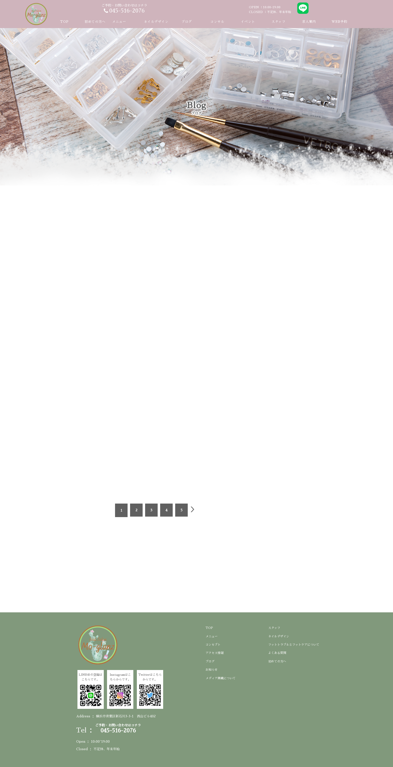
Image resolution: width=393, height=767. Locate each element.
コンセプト (213, 644)
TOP (64, 21)
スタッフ (278, 21)
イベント (248, 21)
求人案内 (309, 21)
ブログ (186, 21)
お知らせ (212, 669)
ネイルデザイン (156, 21)
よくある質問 (277, 652)
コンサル (217, 21)
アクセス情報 (215, 652)
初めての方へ (95, 21)
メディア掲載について (221, 678)
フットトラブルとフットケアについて (293, 644)
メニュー (212, 636)
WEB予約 (339, 21)
